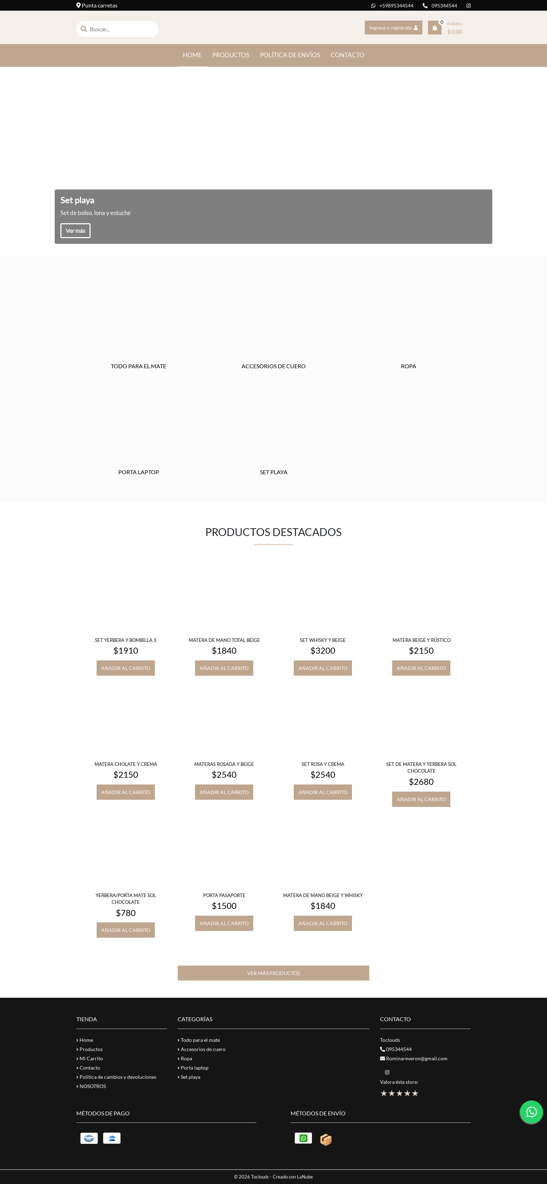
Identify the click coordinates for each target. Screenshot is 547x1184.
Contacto (88, 1068)
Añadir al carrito (125, 668)
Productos (89, 1049)
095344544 (440, 5)
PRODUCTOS (230, 55)
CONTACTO (347, 55)
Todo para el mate (199, 1040)
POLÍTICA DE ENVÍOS (290, 55)
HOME (195, 54)
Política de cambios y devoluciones (116, 1077)
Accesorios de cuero (202, 1049)
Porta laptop (193, 1068)
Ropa (185, 1058)
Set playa (189, 1077)
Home (84, 1040)
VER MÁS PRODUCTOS (273, 973)
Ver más (75, 230)
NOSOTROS (91, 1086)
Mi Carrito (89, 1058)
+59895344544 (392, 5)
